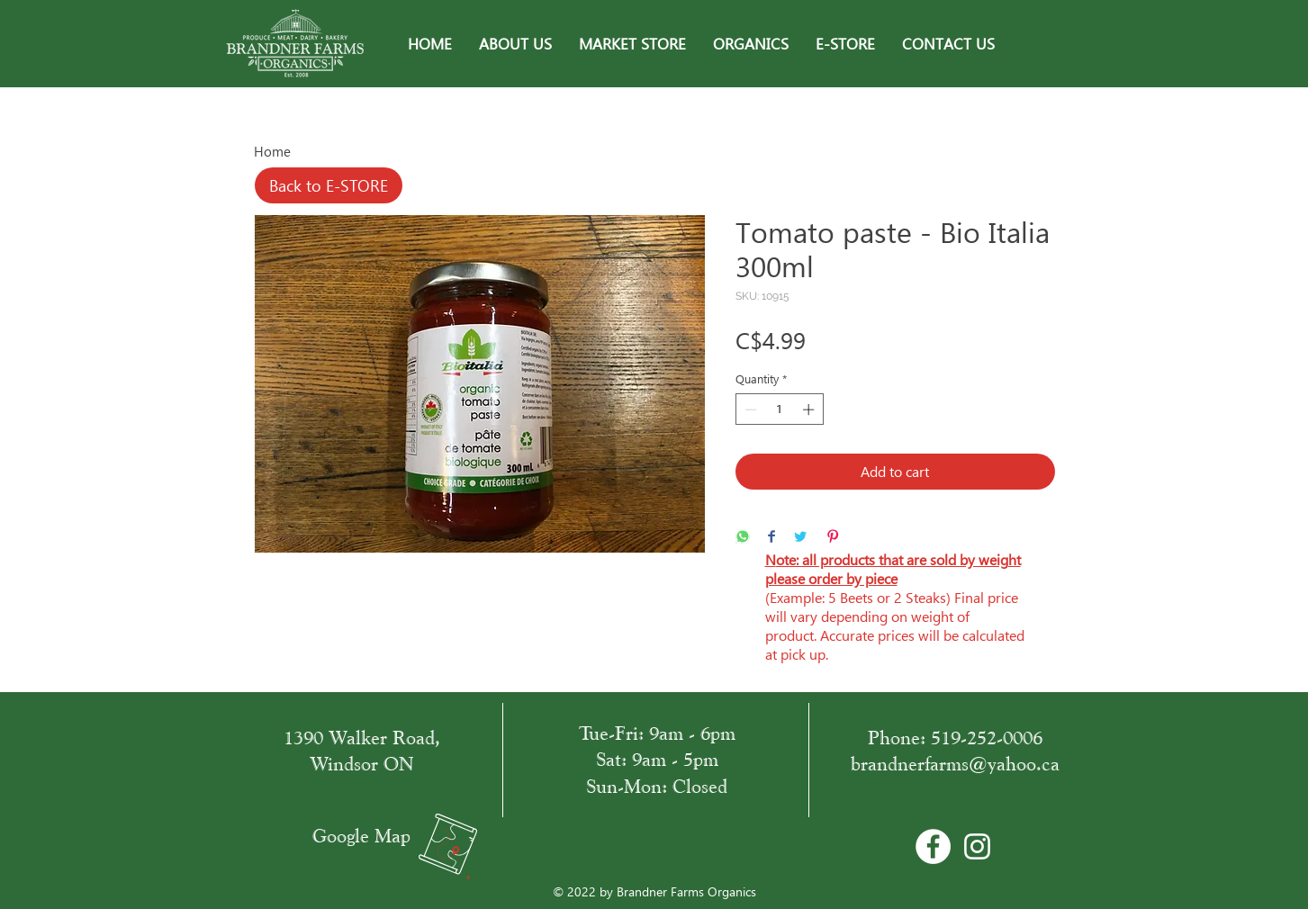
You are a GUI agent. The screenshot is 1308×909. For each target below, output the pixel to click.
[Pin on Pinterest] (832, 537)
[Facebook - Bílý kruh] (933, 846)
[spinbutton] (779, 409)
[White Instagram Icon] (977, 846)
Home (272, 151)
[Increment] (810, 409)
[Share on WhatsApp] (742, 537)
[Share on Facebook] (771, 537)
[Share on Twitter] (800, 537)
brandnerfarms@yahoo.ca (955, 763)
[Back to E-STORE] (328, 185)
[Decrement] (749, 409)
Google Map (361, 835)
